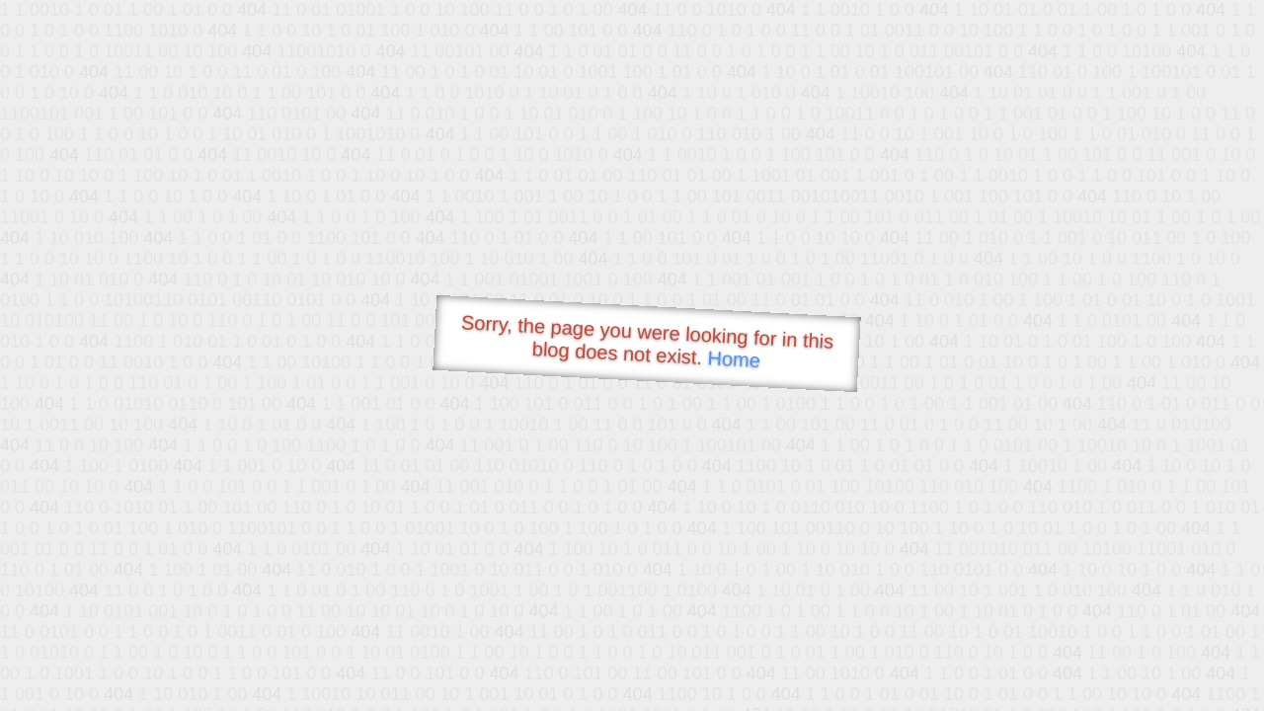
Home (733, 359)
